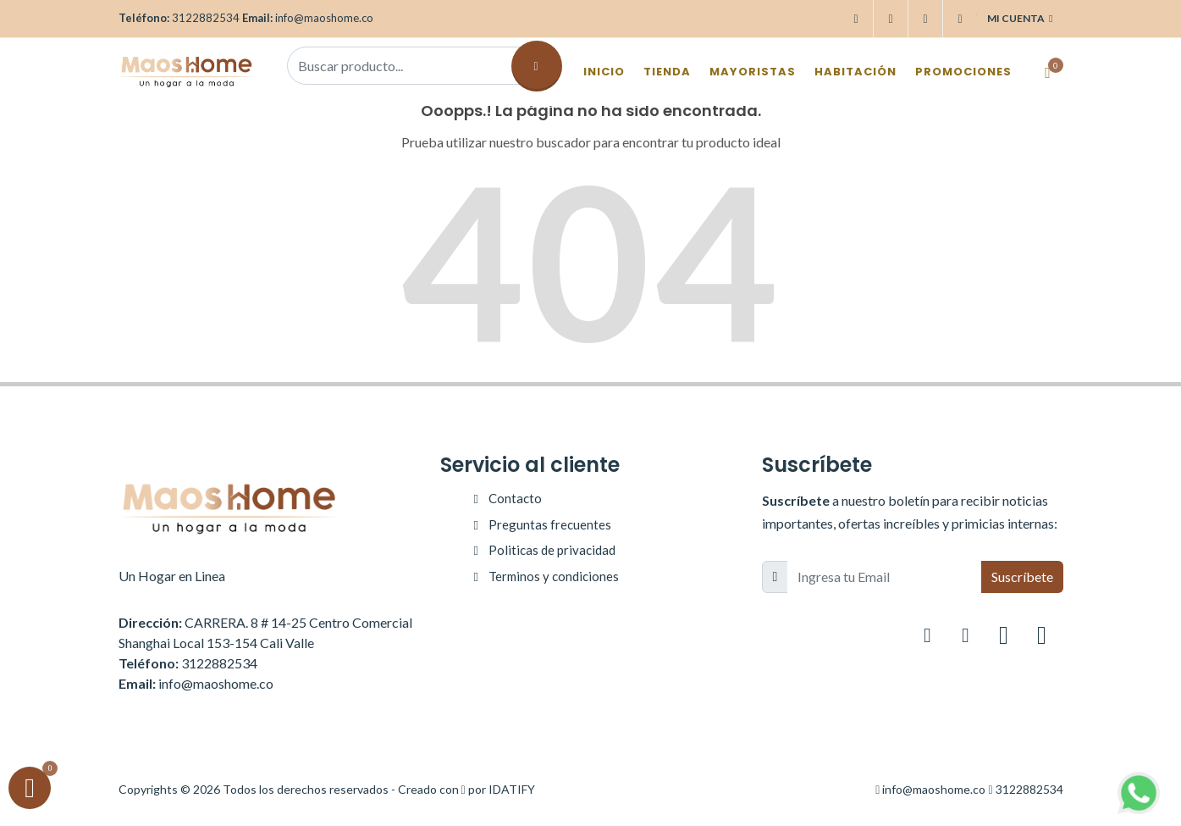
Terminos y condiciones (553, 576)
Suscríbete (1022, 576)
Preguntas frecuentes (549, 524)
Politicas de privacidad (551, 549)
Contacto (515, 498)
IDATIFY (511, 789)
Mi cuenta (1019, 18)
